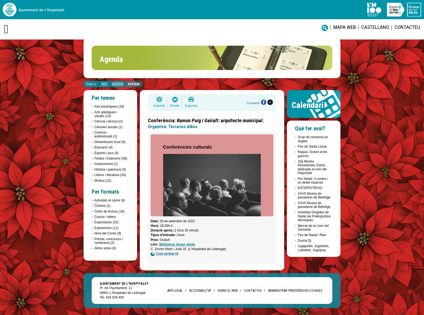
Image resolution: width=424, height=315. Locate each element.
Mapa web (344, 27)
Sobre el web (227, 291)
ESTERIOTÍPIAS (310, 188)
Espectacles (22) (106, 222)
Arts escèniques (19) (109, 106)
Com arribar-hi (164, 254)
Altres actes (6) (105, 248)
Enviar (175, 106)
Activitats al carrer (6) (109, 200)
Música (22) (102, 181)
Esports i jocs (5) (106, 153)
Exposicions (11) (106, 228)
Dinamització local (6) (109, 142)
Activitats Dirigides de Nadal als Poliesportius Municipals (314, 216)
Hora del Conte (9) (107, 233)
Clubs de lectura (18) (109, 211)
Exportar (191, 106)
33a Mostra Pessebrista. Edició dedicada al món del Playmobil (312, 167)
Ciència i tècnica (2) (108, 121)
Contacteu (407, 27)
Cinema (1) (102, 206)
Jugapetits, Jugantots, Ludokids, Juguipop (313, 248)
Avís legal (175, 291)
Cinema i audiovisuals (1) (105, 134)
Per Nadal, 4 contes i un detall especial (313, 180)
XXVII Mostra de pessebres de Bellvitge (314, 195)
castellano (375, 27)
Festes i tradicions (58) (110, 158)
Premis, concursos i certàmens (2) (108, 241)
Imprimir (159, 106)
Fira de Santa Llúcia (312, 146)
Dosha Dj (304, 241)
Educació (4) (103, 147)
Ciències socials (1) (108, 127)
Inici (104, 84)
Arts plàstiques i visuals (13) (105, 114)
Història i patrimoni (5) (110, 169)
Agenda (117, 84)
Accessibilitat (200, 291)
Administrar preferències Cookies (295, 291)
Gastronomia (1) (106, 164)
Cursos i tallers (105, 217)
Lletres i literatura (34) (110, 175)
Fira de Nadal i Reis (312, 235)
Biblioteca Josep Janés (177, 244)
